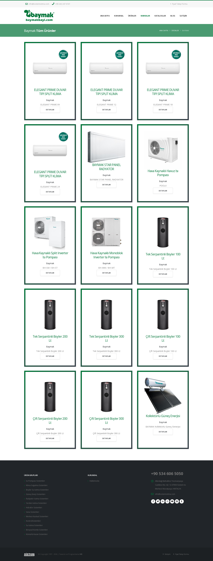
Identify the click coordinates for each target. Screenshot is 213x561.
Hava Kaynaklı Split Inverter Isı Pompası (50, 255)
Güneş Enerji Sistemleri (36, 493)
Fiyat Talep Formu (179, 4)
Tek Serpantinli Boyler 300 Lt (106, 338)
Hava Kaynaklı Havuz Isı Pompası (163, 173)
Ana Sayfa (163, 30)
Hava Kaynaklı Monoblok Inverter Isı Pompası (106, 255)
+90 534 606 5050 (169, 473)
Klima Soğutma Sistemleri (37, 485)
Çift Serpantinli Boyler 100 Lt (163, 338)
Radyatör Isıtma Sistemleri (37, 498)
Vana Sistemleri (33, 511)
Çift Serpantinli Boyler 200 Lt (50, 420)
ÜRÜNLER (132, 16)
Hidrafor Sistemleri (34, 506)
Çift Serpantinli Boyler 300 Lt (106, 420)
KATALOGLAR (160, 16)
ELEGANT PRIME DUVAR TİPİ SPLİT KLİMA (50, 92)
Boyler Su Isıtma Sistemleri (37, 489)
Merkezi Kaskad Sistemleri (37, 515)
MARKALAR (145, 16)
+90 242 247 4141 (61, 4)
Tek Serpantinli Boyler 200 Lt (50, 338)
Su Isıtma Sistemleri (34, 523)
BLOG (172, 16)
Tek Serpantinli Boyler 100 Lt (163, 256)
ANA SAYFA (105, 16)
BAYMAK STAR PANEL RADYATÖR (106, 167)
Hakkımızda (95, 480)
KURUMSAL (118, 16)
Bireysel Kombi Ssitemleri (37, 528)
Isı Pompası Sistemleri (35, 480)
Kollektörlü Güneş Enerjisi (163, 416)
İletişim (166, 552)
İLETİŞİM (183, 16)
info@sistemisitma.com (37, 4)
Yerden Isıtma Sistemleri (37, 502)
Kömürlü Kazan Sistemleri (37, 532)
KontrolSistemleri (33, 519)
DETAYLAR (50, 109)
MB (81, 552)
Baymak (50, 100)
